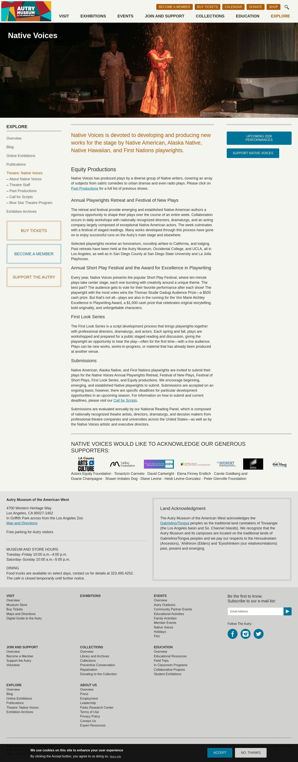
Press (84, 694)
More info (115, 757)
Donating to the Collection (98, 674)
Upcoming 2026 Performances (259, 138)
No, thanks (251, 754)
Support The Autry (34, 277)
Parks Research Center (96, 707)
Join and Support (164, 16)
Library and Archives (94, 656)
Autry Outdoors (165, 605)
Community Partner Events (173, 609)
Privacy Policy (90, 716)
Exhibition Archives (21, 212)
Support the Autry (18, 660)
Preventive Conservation (97, 665)
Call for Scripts (125, 400)
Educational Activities (169, 614)
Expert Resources (92, 725)
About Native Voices (25, 179)
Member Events (165, 622)
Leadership (88, 703)
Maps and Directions (21, 614)
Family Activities (165, 618)
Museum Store (16, 605)
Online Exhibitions (20, 156)
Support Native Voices (253, 153)
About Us (88, 685)
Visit (64, 16)
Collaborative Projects (169, 669)
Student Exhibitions (167, 674)
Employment (89, 698)
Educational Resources (170, 656)
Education (247, 16)
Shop (273, 7)
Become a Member (174, 7)
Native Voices (163, 627)
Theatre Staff (19, 185)
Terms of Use (89, 712)
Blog (10, 147)
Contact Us (88, 721)
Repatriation (88, 669)
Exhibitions (93, 16)
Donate (255, 7)
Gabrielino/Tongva (174, 523)
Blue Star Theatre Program (30, 203)
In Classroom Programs (171, 665)
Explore (280, 16)
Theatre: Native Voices (24, 173)
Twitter (259, 634)
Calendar (233, 7)
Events (125, 16)
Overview (13, 138)
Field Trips (161, 660)
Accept (219, 754)
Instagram (246, 634)
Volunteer (13, 665)
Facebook (233, 634)
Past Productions (84, 188)
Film (157, 636)
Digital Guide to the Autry (24, 618)
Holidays (160, 631)
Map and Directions (21, 523)
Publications (16, 164)
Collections (210, 16)
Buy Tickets (207, 7)
